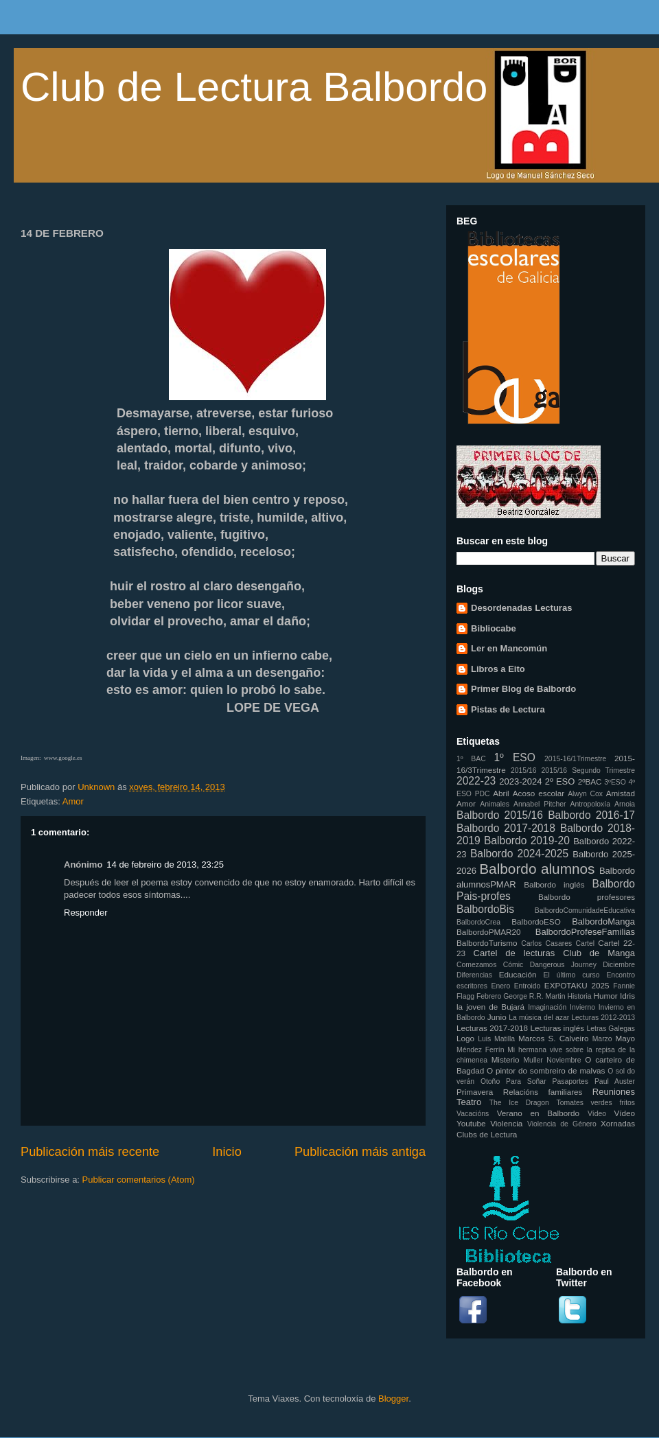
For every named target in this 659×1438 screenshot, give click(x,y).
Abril (501, 793)
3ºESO (615, 782)
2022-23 (476, 781)
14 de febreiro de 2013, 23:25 (165, 864)
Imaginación (547, 1007)
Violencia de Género (562, 1124)
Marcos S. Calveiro (553, 1038)
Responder (86, 912)
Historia (579, 996)
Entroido (527, 986)
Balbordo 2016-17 (591, 815)
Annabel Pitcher (539, 804)
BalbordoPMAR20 (488, 931)
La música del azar (539, 1017)
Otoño (490, 1081)
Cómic (513, 965)
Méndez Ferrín (480, 1050)
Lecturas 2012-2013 (603, 1017)
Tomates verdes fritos (596, 1102)
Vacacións (472, 1113)
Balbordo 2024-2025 (519, 853)
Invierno (582, 1007)
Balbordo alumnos (536, 869)
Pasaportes (570, 1081)
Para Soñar (526, 1081)
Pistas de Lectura (508, 709)
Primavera (474, 1091)
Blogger (393, 1398)
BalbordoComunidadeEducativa (585, 910)
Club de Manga (599, 953)
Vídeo (597, 1113)
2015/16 (524, 770)
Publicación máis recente (90, 1152)
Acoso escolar (538, 793)
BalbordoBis (485, 909)
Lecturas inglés (557, 1027)
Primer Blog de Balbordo (523, 689)
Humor (606, 995)
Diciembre (619, 965)
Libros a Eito (498, 669)
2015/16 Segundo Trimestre (588, 770)
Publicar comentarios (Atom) (138, 1179)
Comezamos (476, 965)
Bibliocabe (493, 628)
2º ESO (560, 781)
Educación (518, 974)
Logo (465, 1038)
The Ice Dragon (519, 1102)
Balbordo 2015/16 (499, 815)
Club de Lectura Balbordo (254, 87)
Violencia (506, 1123)
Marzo (602, 1039)
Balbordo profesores (586, 896)
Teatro (468, 1102)
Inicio (226, 1152)
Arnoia (624, 804)
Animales (494, 804)
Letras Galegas (610, 1028)
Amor (73, 801)
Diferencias (474, 975)
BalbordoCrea (478, 922)
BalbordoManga (603, 921)
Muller (532, 1060)
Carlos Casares (546, 943)
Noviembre (563, 1060)
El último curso (572, 975)
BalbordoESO (535, 921)
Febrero (488, 996)
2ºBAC (590, 781)
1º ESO (514, 757)
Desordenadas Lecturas (521, 608)
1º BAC (471, 759)
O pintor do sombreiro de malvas (546, 1070)
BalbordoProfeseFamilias (585, 932)
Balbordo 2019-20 (527, 840)
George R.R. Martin (534, 996)
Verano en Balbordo (538, 1113)
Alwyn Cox (585, 794)
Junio (497, 1016)
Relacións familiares (543, 1091)
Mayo (625, 1038)
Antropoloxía (590, 804)
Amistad (620, 793)
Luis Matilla (496, 1039)
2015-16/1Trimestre (575, 759)
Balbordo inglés (554, 884)
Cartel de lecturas (514, 953)
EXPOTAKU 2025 (577, 985)
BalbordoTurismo (487, 942)
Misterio (506, 1059)
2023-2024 (520, 781)
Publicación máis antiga (360, 1152)
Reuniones (613, 1092)
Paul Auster (614, 1081)
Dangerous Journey (563, 965)
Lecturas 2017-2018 (492, 1027)
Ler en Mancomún (509, 648)
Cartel (584, 943)
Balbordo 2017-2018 (505, 828)
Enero (501, 986)
